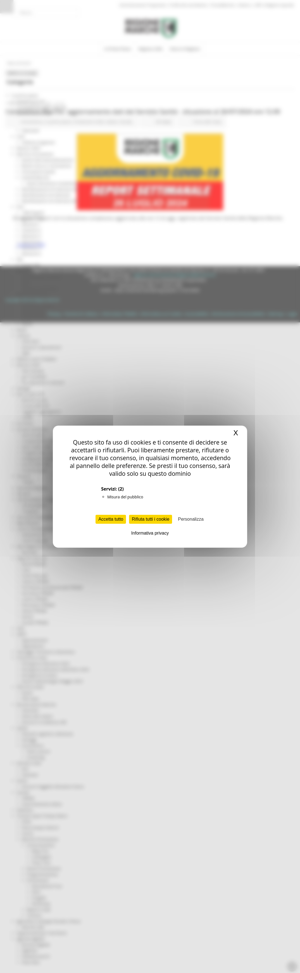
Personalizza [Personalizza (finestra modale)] (191, 519)
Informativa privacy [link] (150, 533)
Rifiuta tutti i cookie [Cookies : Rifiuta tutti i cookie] (150, 519)
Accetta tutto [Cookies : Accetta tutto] (110, 519)
